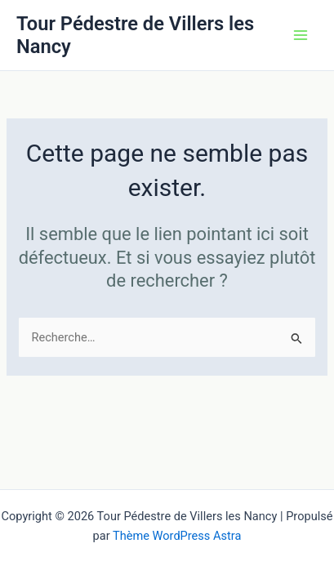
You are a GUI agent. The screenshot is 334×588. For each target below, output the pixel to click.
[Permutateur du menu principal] (300, 35)
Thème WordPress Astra (177, 535)
